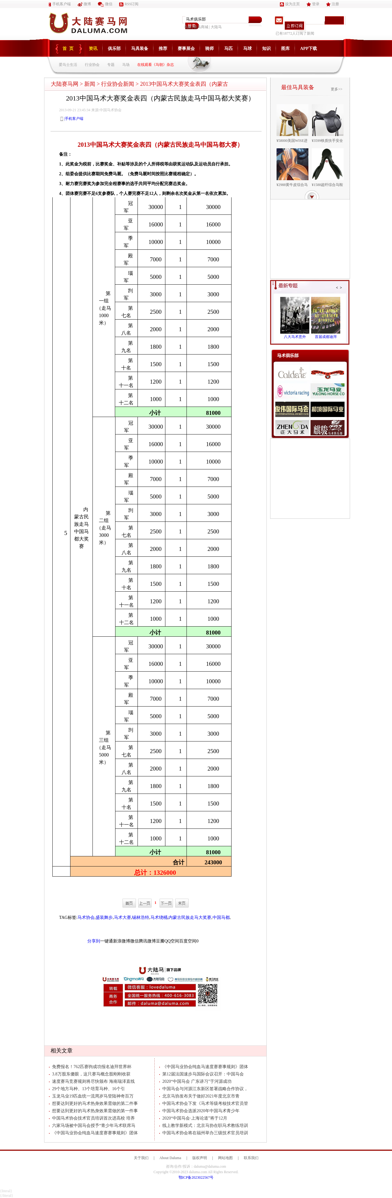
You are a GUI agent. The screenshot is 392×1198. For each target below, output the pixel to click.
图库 (285, 48)
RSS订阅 (128, 4)
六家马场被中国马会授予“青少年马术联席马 (92, 1125)
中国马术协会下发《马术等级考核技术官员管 (203, 1103)
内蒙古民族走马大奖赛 (189, 917)
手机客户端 (59, 4)
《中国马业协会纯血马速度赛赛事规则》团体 (93, 1133)
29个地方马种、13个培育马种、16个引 (87, 1088)
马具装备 (139, 48)
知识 (266, 48)
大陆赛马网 (64, 84)
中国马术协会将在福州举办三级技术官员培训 (203, 1133)
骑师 (209, 48)
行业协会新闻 (117, 84)
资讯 (93, 48)
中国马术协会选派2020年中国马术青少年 (199, 1111)
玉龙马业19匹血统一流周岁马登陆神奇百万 (91, 1096)
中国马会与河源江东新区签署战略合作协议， (203, 1088)
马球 (247, 48)
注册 (332, 4)
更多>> (336, 89)
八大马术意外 (295, 337)
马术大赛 (122, 917)
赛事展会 (186, 48)
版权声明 (199, 1158)
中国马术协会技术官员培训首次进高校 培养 (92, 1118)
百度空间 (187, 941)
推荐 (163, 48)
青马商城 (201, 27)
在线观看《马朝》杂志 (155, 65)
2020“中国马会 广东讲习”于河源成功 (195, 1081)
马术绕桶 (159, 917)
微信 (105, 4)
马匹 (228, 48)
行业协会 (92, 65)
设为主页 (290, 4)
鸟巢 (187, 27)
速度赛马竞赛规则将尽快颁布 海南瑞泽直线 (92, 1081)
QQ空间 (171, 941)
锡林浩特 (140, 917)
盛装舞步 (104, 917)
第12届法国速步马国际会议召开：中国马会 (201, 1074)
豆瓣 (160, 941)
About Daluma (170, 1158)
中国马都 (221, 917)
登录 (313, 4)
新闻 (89, 84)
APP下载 (308, 48)
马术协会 (86, 917)
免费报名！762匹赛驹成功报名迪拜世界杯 (90, 1066)
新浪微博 (121, 941)
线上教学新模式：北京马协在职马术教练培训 (203, 1125)
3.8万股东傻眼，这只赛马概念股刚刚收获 (89, 1074)
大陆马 (216, 27)
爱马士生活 (68, 65)
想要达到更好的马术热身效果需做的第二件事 (93, 1103)
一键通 (106, 941)
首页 (69, 48)
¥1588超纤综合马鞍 (327, 185)
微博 (84, 4)
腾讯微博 (147, 941)
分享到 (93, 941)
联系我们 (251, 1158)
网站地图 (225, 1158)
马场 (126, 65)
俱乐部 (114, 48)
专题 (111, 65)
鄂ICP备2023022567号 (196, 1177)
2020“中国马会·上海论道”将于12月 (193, 1118)
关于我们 (141, 1158)
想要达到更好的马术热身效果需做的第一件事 (93, 1111)
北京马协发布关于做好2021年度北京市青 (199, 1096)
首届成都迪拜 (326, 337)
